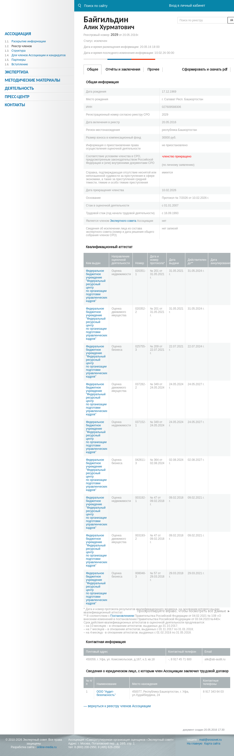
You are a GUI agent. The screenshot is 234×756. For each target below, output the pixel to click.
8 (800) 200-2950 (85, 747)
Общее (92, 69)
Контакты (15, 104)
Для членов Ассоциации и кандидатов (38, 55)
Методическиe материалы (32, 80)
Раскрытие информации (28, 41)
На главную (194, 743)
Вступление (19, 64)
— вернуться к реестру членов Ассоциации (117, 706)
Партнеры (18, 60)
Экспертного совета (123, 220)
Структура (18, 51)
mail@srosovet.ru (210, 739)
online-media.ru (47, 747)
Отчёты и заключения (123, 69)
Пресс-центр (17, 96)
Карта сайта (212, 743)
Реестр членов (21, 46)
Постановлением (122, 615)
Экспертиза (16, 72)
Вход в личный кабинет (187, 5)
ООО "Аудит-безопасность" (106, 693)
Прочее (153, 69)
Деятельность (19, 88)
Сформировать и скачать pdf (204, 69)
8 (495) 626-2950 (109, 747)
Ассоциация (18, 33)
